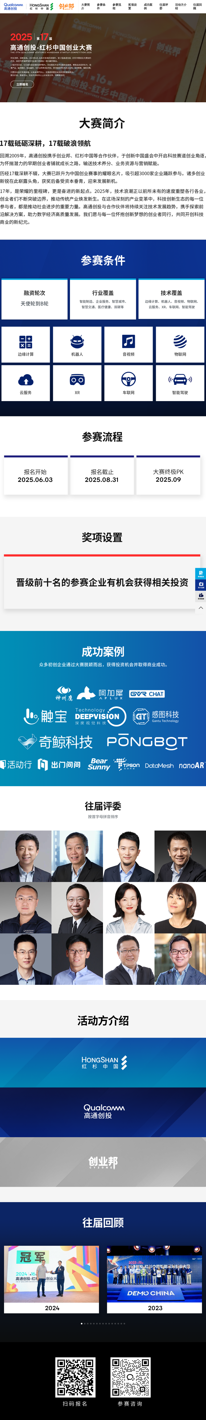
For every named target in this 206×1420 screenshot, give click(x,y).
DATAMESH (159, 764)
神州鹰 (64, 692)
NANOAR (191, 764)
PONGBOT (147, 741)
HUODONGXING (16, 764)
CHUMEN (58, 764)
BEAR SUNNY (98, 764)
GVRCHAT (147, 692)
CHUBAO (45, 715)
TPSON (126, 764)
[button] (81, 1323)
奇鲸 (51, 741)
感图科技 (155, 715)
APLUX (103, 692)
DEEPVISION (101, 715)
